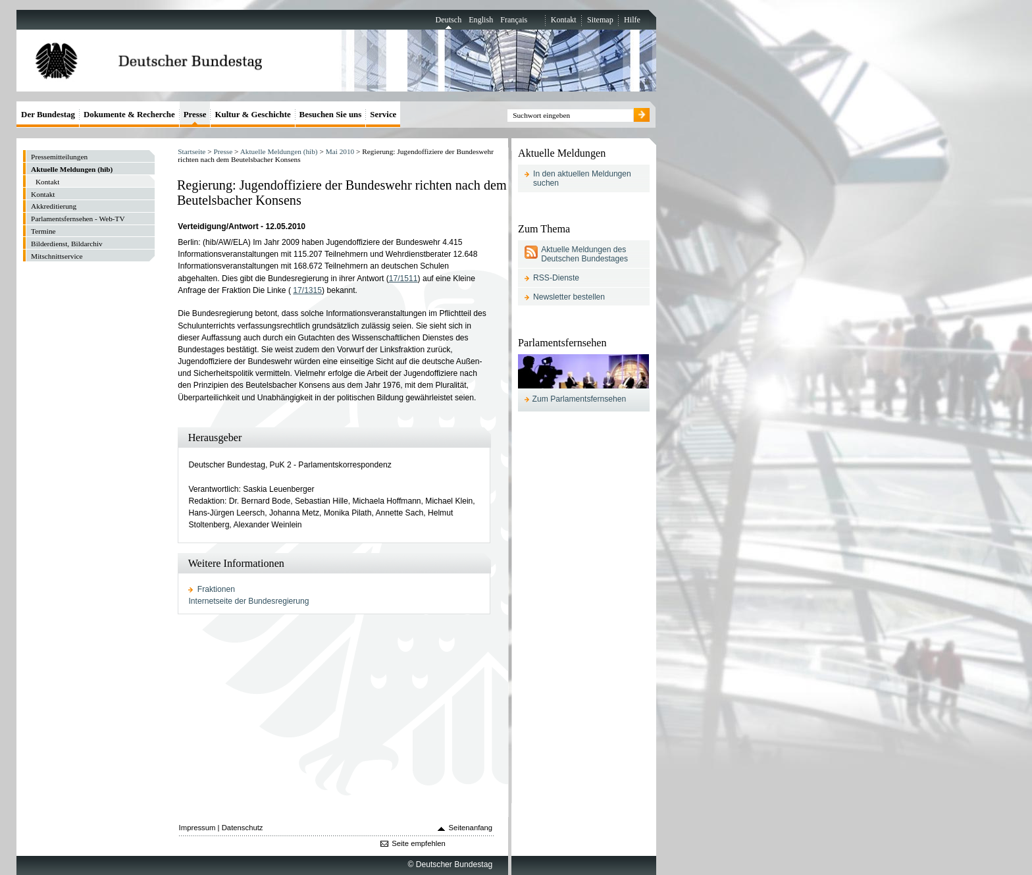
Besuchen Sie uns (330, 114)
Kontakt (564, 19)
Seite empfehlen (419, 843)
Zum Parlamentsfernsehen (579, 399)
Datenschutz (242, 828)
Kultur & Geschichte (252, 114)
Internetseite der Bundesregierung (248, 601)
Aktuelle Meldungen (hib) (279, 151)
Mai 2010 (340, 151)
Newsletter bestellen (569, 297)
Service (383, 114)
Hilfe (632, 19)
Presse (222, 151)
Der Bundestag (48, 114)
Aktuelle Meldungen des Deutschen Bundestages (584, 254)
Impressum (197, 828)
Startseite (191, 151)
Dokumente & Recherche (129, 114)
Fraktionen (216, 589)
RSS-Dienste (556, 277)
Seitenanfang (471, 828)
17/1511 (403, 278)
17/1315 (307, 290)
